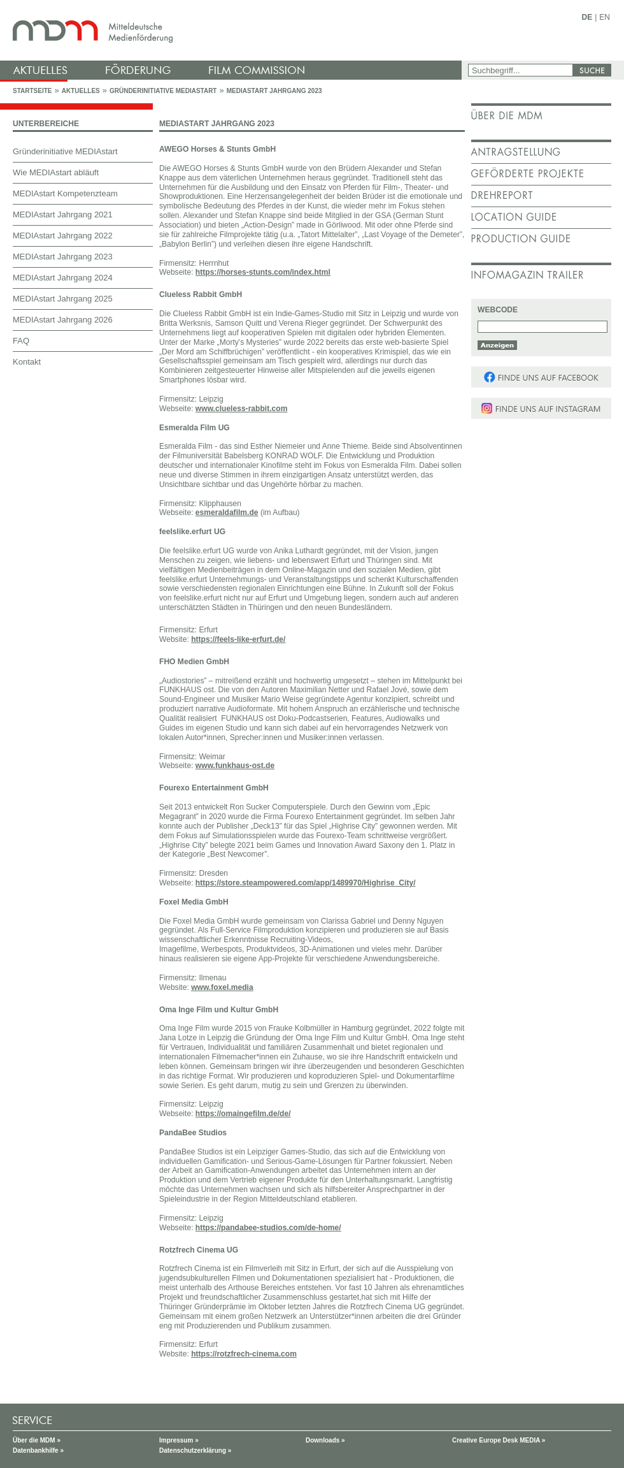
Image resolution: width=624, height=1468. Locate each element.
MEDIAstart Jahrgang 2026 (63, 319)
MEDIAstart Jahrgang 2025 (63, 298)
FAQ (21, 340)
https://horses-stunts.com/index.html (262, 272)
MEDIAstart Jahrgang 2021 (63, 214)
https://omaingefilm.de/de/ (243, 1113)
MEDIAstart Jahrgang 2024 (63, 277)
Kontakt (27, 362)
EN (604, 17)
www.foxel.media (222, 987)
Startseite (32, 90)
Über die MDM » (36, 1440)
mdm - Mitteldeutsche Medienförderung (232, 30)
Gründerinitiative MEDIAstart (163, 90)
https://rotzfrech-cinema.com (244, 1353)
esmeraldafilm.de (227, 512)
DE (587, 17)
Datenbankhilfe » (38, 1450)
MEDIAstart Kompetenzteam (65, 193)
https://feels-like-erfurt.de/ (238, 639)
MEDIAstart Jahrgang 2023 (274, 90)
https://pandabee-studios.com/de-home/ (268, 1227)
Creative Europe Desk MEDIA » (498, 1440)
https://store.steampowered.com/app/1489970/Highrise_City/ (305, 882)
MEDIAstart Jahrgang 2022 (63, 235)
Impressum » (179, 1440)
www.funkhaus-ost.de (234, 765)
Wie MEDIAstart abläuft (56, 172)
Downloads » (325, 1440)
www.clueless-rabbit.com (241, 408)
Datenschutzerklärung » (195, 1450)
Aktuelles (81, 90)
